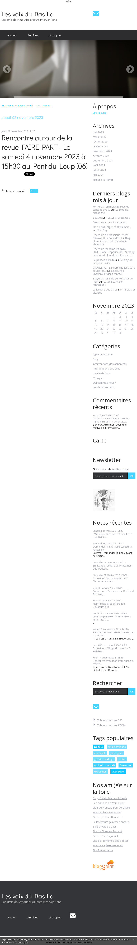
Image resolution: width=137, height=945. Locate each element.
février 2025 (100, 141)
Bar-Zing (102, 230)
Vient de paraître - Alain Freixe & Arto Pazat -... (112, 618)
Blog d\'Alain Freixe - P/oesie (110, 798)
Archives (32, 35)
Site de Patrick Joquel (105, 836)
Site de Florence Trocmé (107, 831)
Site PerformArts (103, 850)
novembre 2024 (102, 150)
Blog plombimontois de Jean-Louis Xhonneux (111, 241)
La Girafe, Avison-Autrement (108, 283)
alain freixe (118, 771)
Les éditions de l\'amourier (109, 803)
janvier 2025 (100, 146)
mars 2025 (99, 136)
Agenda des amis (103, 354)
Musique (98, 378)
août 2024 (99, 165)
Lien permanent (13, 191)
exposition (100, 771)
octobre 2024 (101, 155)
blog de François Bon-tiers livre (111, 807)
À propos (55, 35)
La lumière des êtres (105, 289)
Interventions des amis (106, 368)
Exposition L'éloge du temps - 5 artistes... (112, 649)
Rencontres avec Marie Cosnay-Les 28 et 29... (114, 634)
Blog (95, 359)
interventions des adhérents (110, 363)
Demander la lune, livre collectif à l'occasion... (112, 548)
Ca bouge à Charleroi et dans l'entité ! (108, 272)
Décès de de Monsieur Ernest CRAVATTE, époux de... (110, 236)
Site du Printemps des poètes (111, 840)
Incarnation (119, 222)
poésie (98, 747)
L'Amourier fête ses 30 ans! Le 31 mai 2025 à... (113, 535)
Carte (100, 440)
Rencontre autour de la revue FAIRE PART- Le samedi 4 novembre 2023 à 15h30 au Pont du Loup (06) (45, 152)
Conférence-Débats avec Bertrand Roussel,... (113, 592)
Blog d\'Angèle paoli (104, 826)
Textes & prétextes (118, 217)
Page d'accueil (25, 105)
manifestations (101, 373)
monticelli (99, 753)
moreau (97, 418)
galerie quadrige (104, 759)
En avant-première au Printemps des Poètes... (112, 567)
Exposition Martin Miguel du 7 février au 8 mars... (110, 580)
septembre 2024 (103, 160)
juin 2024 (98, 174)
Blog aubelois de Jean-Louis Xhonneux (114, 253)
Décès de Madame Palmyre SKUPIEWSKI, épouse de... (109, 250)
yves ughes (116, 753)
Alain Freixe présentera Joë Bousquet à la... (109, 605)
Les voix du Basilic (27, 14)
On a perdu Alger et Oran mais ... (112, 227)
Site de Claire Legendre (107, 812)
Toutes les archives (103, 180)
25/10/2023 (8, 105)
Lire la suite (99, 112)
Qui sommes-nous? (104, 382)
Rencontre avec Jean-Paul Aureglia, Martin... (113, 662)
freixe (122, 759)
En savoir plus (21, 942)
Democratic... (100, 222)
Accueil (11, 35)
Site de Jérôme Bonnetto (107, 817)
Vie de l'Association (104, 387)
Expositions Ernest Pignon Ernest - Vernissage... (111, 420)
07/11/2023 (43, 105)
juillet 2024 (99, 169)
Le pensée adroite (104, 260)
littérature (125, 765)
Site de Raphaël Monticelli (108, 845)
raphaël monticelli (104, 765)
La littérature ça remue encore (111, 822)
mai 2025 (98, 132)
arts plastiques (117, 747)
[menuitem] (12, 35)
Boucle (97, 217)
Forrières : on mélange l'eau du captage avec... (111, 208)
